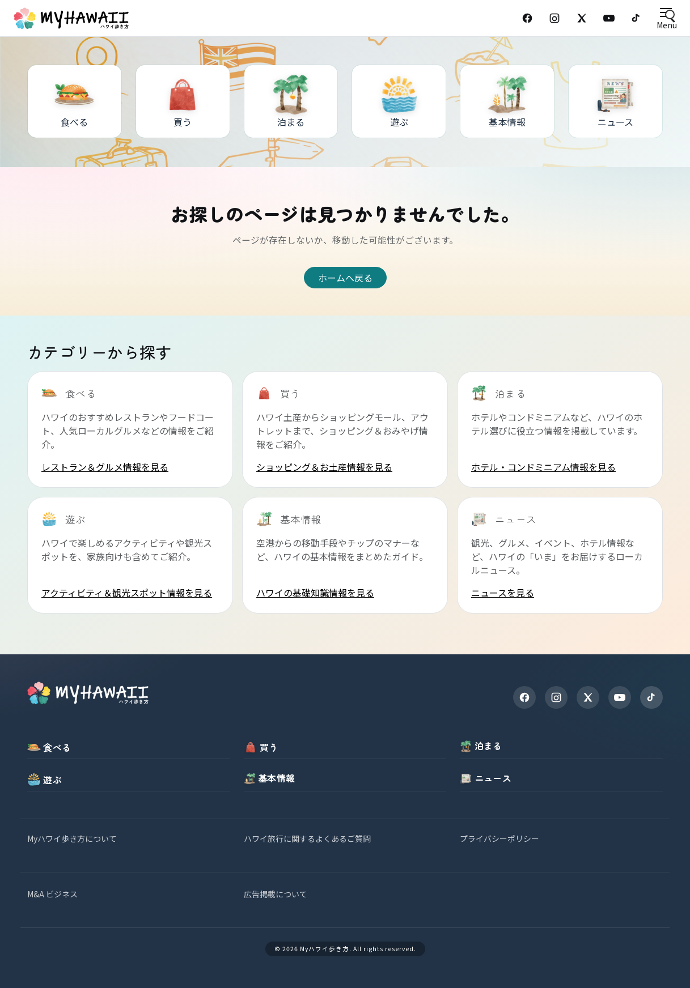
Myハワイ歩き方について (72, 838)
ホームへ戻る (345, 277)
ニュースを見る (502, 592)
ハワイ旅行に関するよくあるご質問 (307, 838)
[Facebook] (527, 18)
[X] (588, 697)
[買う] (183, 101)
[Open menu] (666, 18)
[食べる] (74, 101)
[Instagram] (554, 18)
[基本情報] (507, 101)
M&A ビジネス (52, 894)
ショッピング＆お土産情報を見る (324, 467)
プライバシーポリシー (499, 838)
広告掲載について (275, 894)
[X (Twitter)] (581, 18)
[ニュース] (615, 101)
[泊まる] (291, 101)
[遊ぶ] (399, 101)
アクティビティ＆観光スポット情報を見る (126, 592)
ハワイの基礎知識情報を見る (315, 592)
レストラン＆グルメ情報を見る (104, 467)
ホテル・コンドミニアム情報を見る (543, 467)
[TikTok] (636, 18)
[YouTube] (609, 18)
